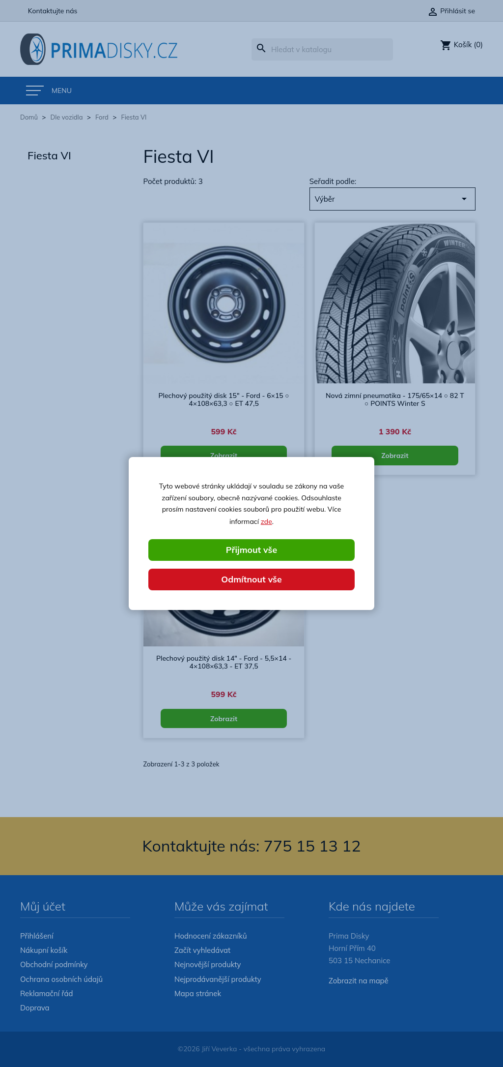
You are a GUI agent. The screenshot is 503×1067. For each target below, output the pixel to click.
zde (266, 521)
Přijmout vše (251, 549)
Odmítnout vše (251, 579)
